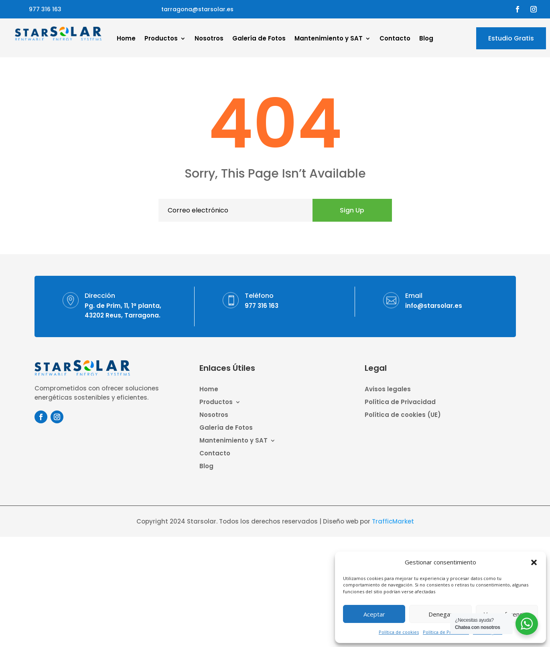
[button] (534, 562)
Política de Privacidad (446, 632)
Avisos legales (388, 389)
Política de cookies (399, 632)
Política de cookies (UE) (403, 415)
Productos (161, 39)
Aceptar (374, 614)
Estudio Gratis (511, 38)
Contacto (395, 39)
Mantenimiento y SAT (328, 39)
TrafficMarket (393, 521)
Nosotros (209, 39)
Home (126, 39)
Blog (426, 39)
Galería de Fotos (259, 39)
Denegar (440, 614)
